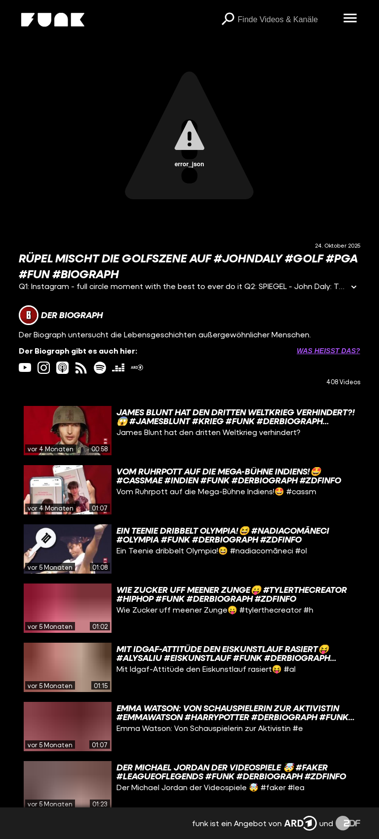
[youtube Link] (25, 368)
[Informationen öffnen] (353, 288)
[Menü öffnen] (350, 18)
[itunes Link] (62, 368)
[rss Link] (81, 368)
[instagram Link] (44, 368)
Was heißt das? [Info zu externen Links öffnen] (328, 351)
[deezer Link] (118, 368)
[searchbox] (287, 19)
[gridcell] (189, 430)
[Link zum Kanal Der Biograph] (61, 315)
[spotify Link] (100, 368)
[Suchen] (228, 19)
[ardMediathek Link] (137, 368)
